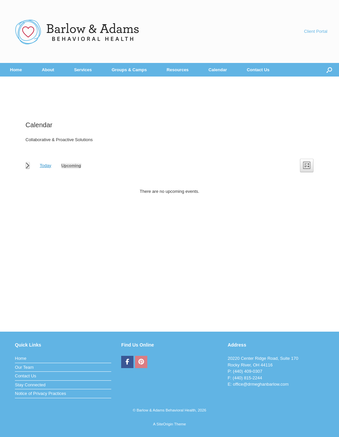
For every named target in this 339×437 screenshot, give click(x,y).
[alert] (169, 191)
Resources (177, 69)
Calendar (218, 69)
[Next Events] (27, 165)
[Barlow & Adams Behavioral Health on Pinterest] (141, 362)
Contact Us (258, 69)
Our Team (24, 367)
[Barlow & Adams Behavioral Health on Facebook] (127, 362)
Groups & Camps (129, 69)
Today (45, 165)
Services (83, 69)
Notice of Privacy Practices (40, 393)
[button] (329, 70)
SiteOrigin (164, 424)
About (48, 69)
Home (16, 69)
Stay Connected (30, 384)
